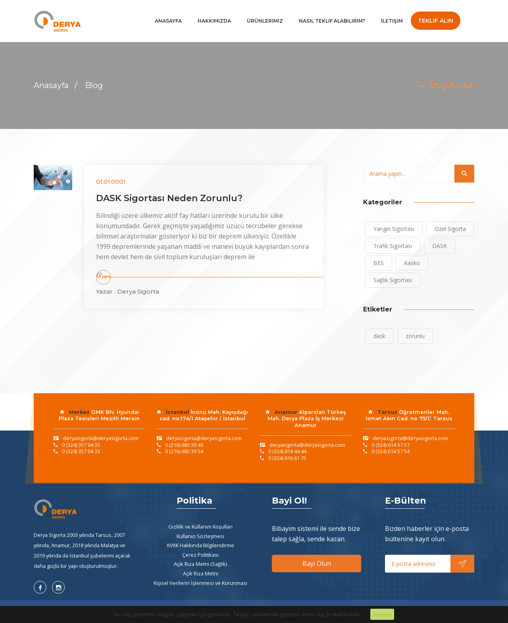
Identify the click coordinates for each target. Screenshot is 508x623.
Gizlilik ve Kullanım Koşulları (200, 526)
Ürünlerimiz (265, 21)
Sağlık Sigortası (392, 280)
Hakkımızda (214, 21)
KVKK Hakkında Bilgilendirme (200, 545)
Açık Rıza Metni (200, 573)
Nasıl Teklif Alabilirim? (332, 21)
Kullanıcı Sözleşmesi (200, 536)
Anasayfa (168, 21)
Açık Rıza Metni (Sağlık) (200, 563)
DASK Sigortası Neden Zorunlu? (169, 198)
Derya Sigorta (138, 291)
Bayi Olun (316, 563)
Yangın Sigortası (393, 229)
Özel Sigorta (450, 229)
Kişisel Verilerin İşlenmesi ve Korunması (200, 582)
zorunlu (415, 336)
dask (379, 336)
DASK (439, 246)
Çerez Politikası (200, 554)
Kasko (412, 263)
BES (378, 263)
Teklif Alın (435, 20)
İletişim (392, 21)
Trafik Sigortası (392, 246)
